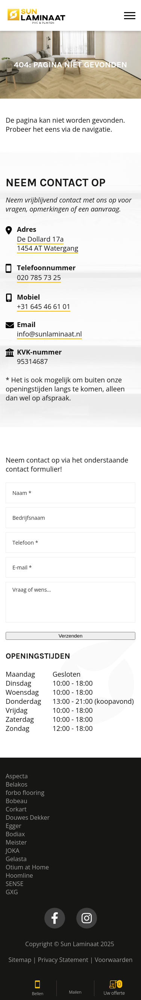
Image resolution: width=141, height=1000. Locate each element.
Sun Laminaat (80, 944)
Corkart (16, 809)
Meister (16, 842)
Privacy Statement (64, 960)
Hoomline (19, 875)
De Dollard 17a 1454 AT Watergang (47, 243)
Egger (13, 826)
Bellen (37, 988)
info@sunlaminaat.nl (49, 333)
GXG (12, 892)
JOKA (13, 850)
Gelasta (16, 859)
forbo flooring (25, 792)
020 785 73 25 (39, 277)
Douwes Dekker (28, 817)
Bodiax (15, 834)
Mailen (75, 988)
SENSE (14, 884)
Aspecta (17, 776)
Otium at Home (27, 867)
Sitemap (19, 960)
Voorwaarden (114, 960)
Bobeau (16, 801)
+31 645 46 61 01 (43, 306)
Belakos (16, 784)
